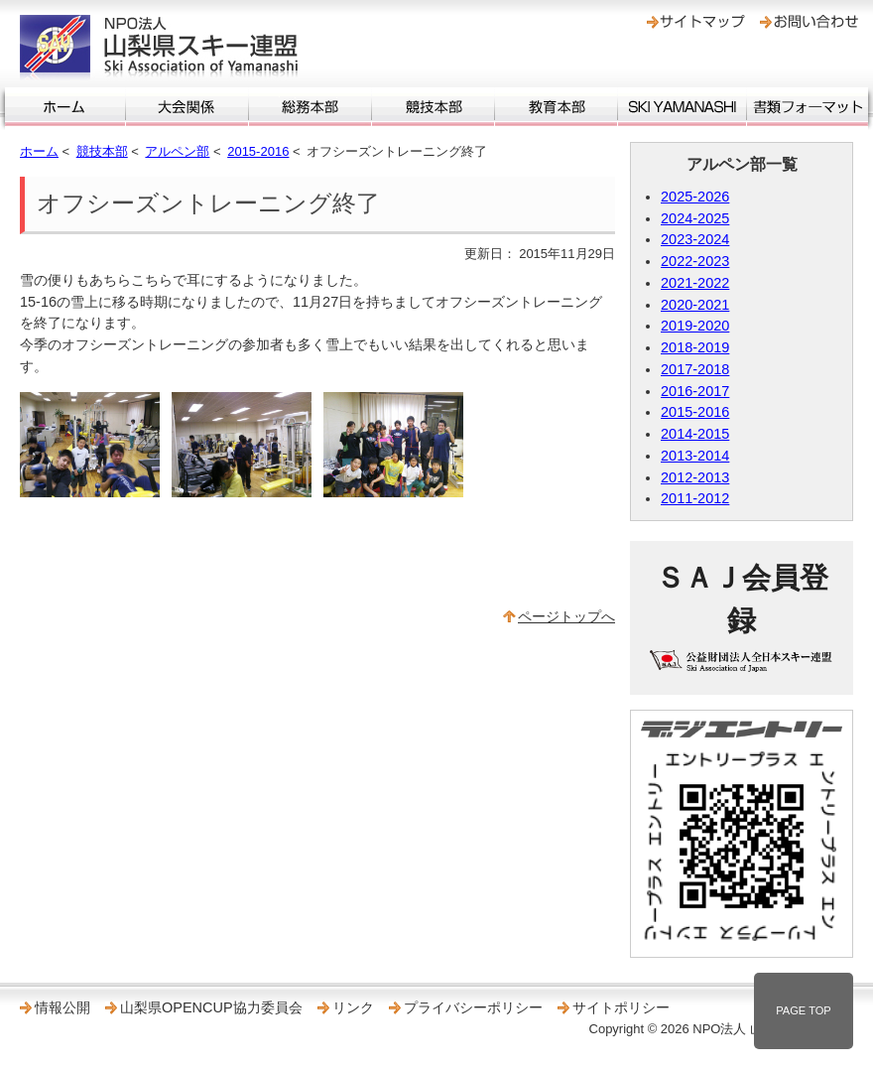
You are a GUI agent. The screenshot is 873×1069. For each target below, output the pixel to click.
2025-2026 (695, 196)
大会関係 (187, 107)
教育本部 (556, 107)
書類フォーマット (807, 107)
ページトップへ (566, 616)
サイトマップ (696, 22)
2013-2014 (695, 456)
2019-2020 (695, 326)
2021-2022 (695, 283)
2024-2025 (695, 218)
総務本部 (310, 107)
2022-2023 (695, 261)
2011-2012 (695, 498)
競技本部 (433, 107)
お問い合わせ (809, 22)
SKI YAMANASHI (682, 107)
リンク (353, 1007)
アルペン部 (177, 151)
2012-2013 (695, 477)
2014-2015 (695, 434)
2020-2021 (695, 305)
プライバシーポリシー (473, 1007)
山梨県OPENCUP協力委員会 (211, 1007)
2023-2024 (695, 239)
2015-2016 (258, 151)
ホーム (65, 107)
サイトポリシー (621, 1007)
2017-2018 (695, 369)
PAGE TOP (803, 1010)
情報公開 (62, 1007)
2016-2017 (695, 391)
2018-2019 (695, 347)
